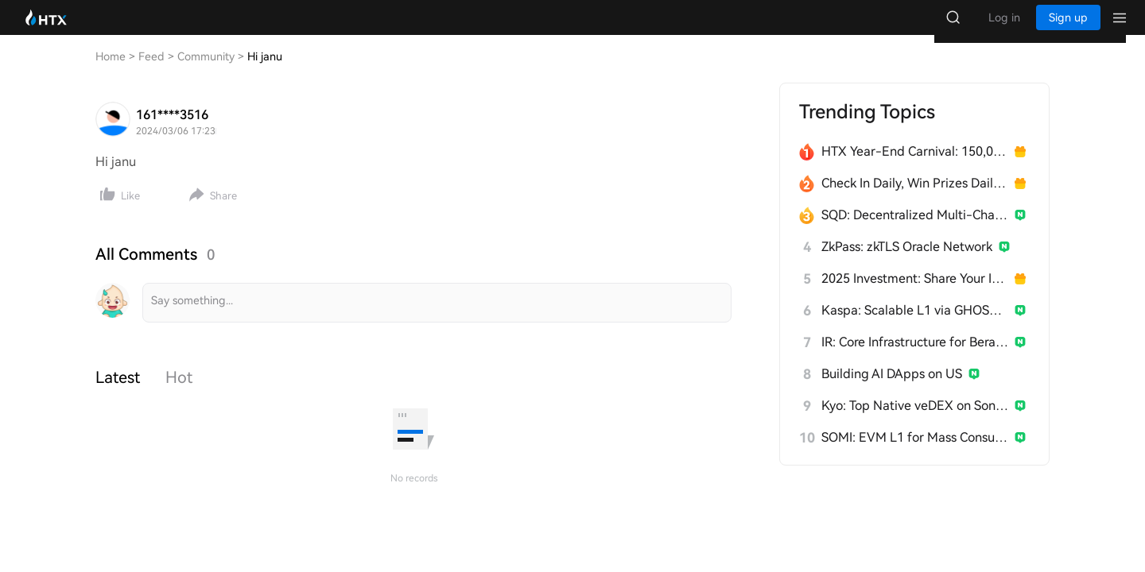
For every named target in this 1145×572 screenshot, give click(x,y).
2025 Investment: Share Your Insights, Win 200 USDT (914, 294)
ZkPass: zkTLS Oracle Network (906, 262)
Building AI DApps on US (891, 389)
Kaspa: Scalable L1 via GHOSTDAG (914, 326)
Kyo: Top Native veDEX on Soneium (914, 421)
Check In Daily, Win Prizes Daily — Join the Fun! (914, 199)
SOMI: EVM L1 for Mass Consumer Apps (914, 453)
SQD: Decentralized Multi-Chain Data (914, 230)
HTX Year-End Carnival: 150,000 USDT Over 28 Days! (914, 167)
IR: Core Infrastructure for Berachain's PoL (914, 357)
